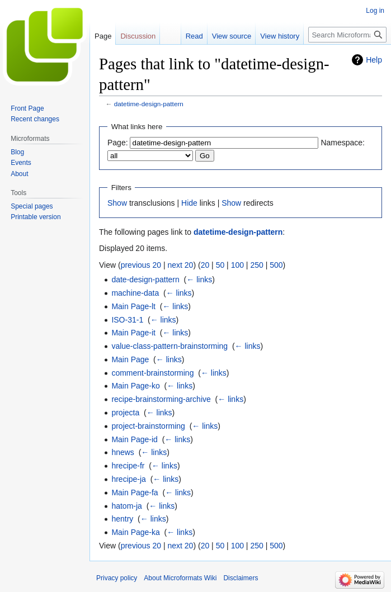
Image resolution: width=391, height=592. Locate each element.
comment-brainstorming (152, 372)
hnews (122, 452)
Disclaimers (240, 578)
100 (237, 265)
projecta (125, 412)
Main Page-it (133, 332)
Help (374, 59)
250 (256, 265)
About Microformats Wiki (180, 578)
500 (276, 265)
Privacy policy (116, 578)
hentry (122, 518)
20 (205, 265)
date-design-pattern (145, 279)
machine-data (135, 292)
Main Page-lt (133, 306)
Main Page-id (134, 439)
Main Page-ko (135, 385)
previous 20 (141, 265)
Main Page (130, 359)
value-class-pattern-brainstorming (169, 346)
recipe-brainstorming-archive (160, 399)
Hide (189, 202)
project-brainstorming (148, 425)
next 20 (180, 265)
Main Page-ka (135, 532)
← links (199, 279)
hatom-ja (126, 505)
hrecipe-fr (127, 465)
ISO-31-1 (127, 319)
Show (117, 202)
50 (220, 265)
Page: (117, 142)
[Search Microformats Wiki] (347, 34)
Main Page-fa (134, 492)
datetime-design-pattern (148, 103)
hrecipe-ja (128, 479)
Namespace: (343, 142)
